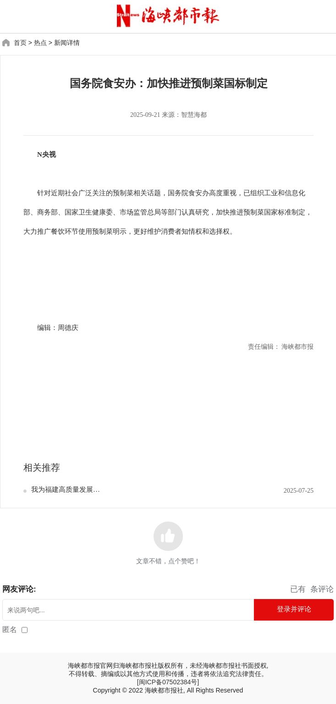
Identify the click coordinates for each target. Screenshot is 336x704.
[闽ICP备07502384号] (168, 682)
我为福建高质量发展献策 (66, 489)
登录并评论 (294, 609)
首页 (20, 42)
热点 (40, 42)
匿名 (9, 629)
